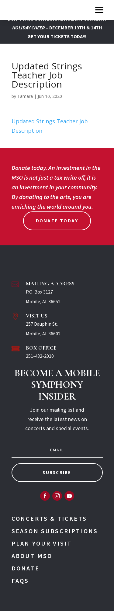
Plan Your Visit (42, 543)
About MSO (32, 556)
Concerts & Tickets (49, 518)
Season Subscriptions (55, 531)
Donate (26, 568)
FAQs (20, 580)
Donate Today (57, 221)
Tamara (25, 96)
